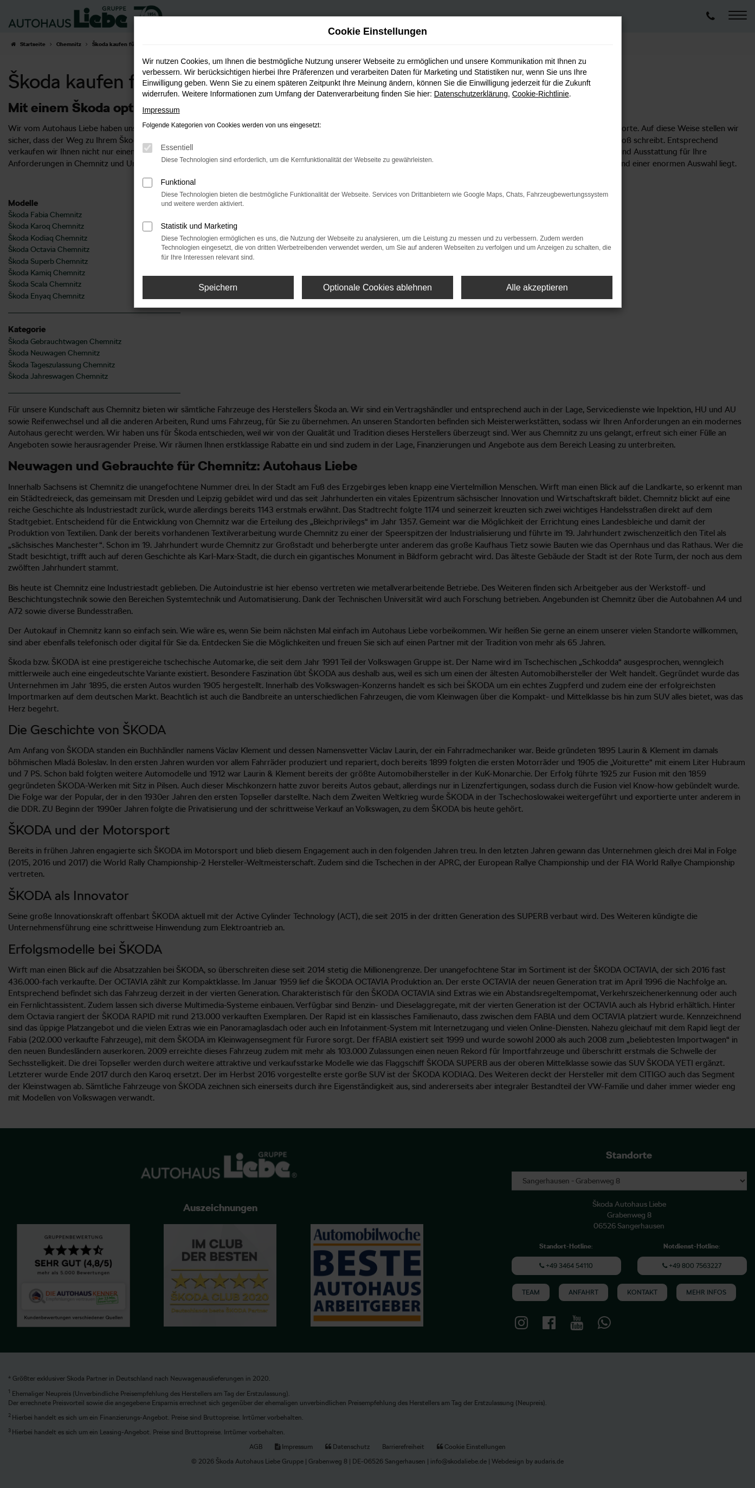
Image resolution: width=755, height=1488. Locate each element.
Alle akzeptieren (537, 287)
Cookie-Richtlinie (540, 93)
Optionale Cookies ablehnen (377, 287)
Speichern (217, 287)
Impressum (161, 110)
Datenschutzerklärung (471, 93)
